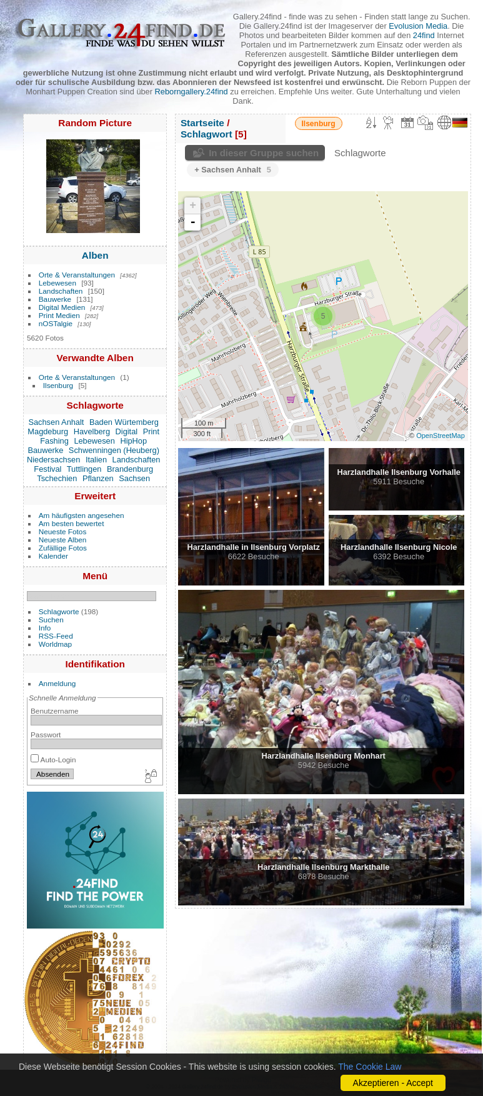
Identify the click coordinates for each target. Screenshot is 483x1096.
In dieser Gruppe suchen (264, 152)
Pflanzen (98, 478)
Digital (127, 431)
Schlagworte (59, 611)
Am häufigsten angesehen (81, 515)
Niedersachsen (53, 459)
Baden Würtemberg (124, 422)
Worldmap (55, 644)
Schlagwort (206, 134)
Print (151, 431)
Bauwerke (55, 299)
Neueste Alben (63, 540)
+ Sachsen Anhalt (232, 169)
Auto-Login (53, 759)
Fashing (54, 441)
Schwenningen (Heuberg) (114, 450)
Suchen (51, 619)
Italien (96, 459)
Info (45, 628)
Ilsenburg (58, 385)
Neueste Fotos (63, 531)
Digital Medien (62, 307)
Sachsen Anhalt (56, 422)
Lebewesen (57, 283)
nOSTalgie (55, 323)
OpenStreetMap (440, 435)
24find (424, 35)
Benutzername (55, 711)
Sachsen (134, 478)
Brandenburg (130, 469)
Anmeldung (57, 683)
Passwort (46, 734)
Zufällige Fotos (63, 548)
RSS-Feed (56, 636)
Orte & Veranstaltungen (77, 275)
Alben (95, 255)
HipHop (133, 441)
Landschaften (61, 291)
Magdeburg (47, 431)
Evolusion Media (418, 26)
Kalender (53, 556)
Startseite (202, 122)
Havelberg (92, 431)
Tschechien (57, 478)
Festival (47, 469)
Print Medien (59, 315)
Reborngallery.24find (191, 91)
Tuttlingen (84, 469)
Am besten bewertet (71, 523)
